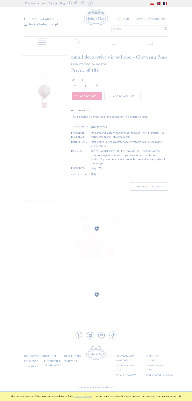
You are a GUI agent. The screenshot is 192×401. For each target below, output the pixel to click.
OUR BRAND (72, 356)
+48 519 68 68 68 (41, 19)
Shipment (31, 366)
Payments (31, 361)
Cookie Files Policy (83, 396)
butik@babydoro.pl (43, 24)
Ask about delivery (149, 186)
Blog (62, 3)
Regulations (34, 356)
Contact (70, 361)
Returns (50, 356)
